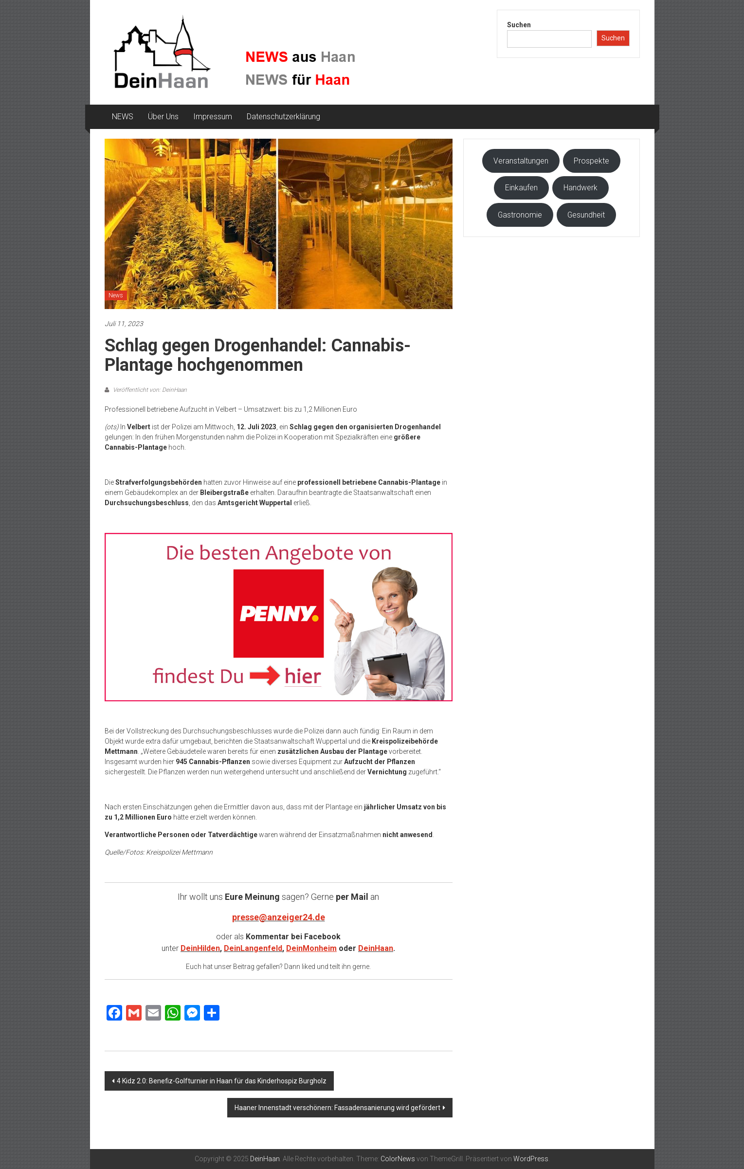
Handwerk (580, 187)
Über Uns (163, 116)
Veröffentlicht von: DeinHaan (149, 389)
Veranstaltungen (520, 160)
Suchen (519, 25)
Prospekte (591, 160)
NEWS (122, 116)
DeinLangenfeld (253, 948)
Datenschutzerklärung (283, 116)
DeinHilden (200, 948)
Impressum (212, 116)
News (116, 295)
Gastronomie (520, 214)
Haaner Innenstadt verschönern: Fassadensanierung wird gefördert (337, 1108)
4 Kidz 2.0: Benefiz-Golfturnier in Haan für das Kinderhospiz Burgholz (222, 1081)
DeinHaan (375, 948)
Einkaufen (521, 187)
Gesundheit (586, 214)
